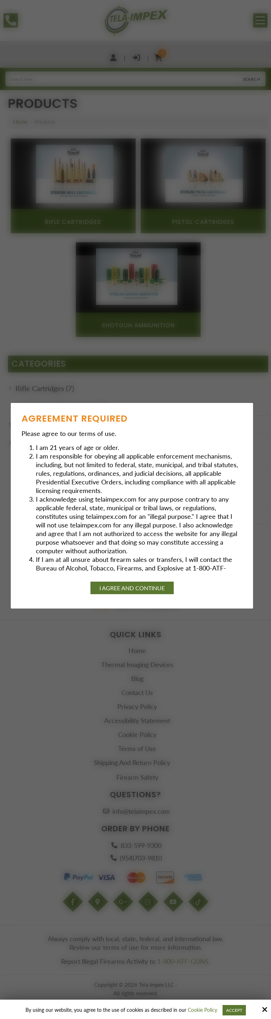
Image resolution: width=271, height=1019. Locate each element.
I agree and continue (132, 587)
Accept (234, 1010)
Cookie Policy (202, 1010)
